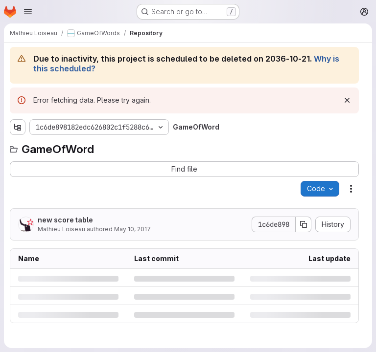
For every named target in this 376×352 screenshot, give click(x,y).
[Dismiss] (347, 100)
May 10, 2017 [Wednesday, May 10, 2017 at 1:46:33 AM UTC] (132, 229)
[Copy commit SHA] (303, 224)
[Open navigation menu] (28, 12)
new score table (65, 220)
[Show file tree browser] (17, 127)
